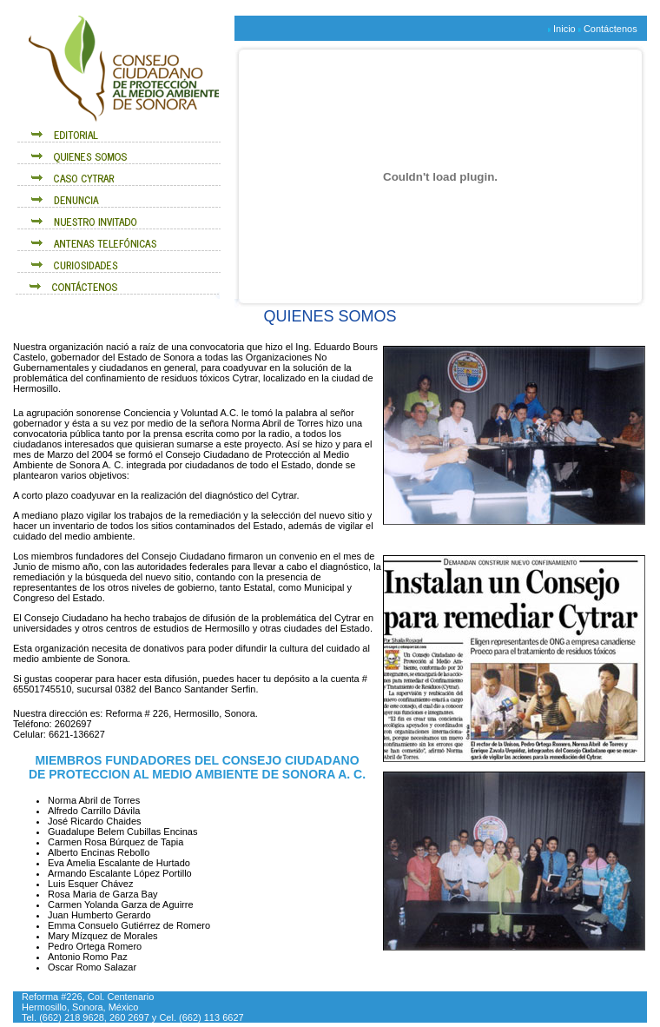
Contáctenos (610, 28)
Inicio (564, 28)
